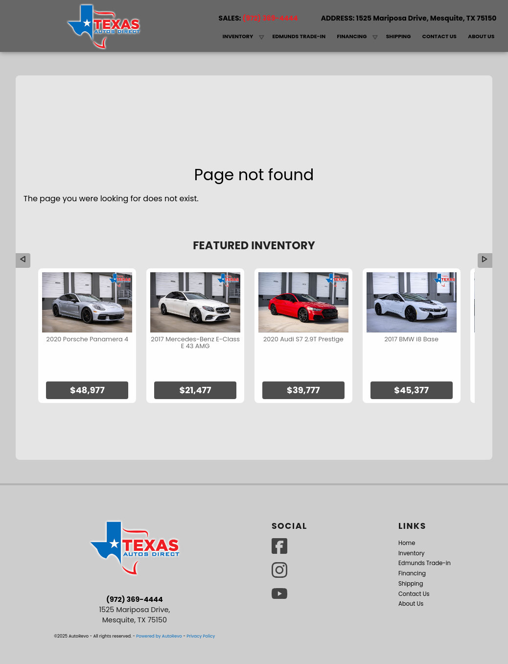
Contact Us (414, 564)
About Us (410, 574)
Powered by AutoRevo (159, 606)
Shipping (398, 36)
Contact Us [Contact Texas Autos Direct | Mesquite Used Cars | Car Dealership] (439, 36)
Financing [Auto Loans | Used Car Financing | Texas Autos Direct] (352, 36)
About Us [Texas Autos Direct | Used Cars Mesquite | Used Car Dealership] (481, 36)
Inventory (411, 523)
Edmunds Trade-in (298, 36)
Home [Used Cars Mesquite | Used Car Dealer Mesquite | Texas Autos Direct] (211, 38)
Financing (412, 543)
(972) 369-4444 (134, 569)
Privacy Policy (200, 606)
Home (406, 513)
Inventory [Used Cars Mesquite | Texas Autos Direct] (238, 36)
